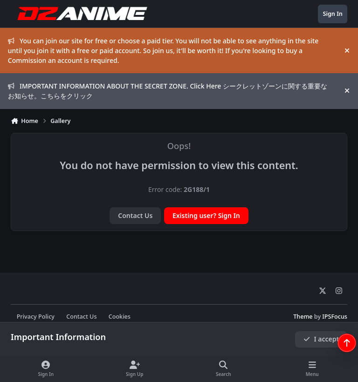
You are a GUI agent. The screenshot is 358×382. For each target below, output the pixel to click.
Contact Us (135, 215)
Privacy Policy (36, 317)
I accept (321, 338)
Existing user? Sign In (206, 215)
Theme (302, 317)
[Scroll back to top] (346, 343)
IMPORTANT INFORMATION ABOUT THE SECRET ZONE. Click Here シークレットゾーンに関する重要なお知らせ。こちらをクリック (167, 91)
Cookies (120, 317)
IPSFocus (334, 317)
